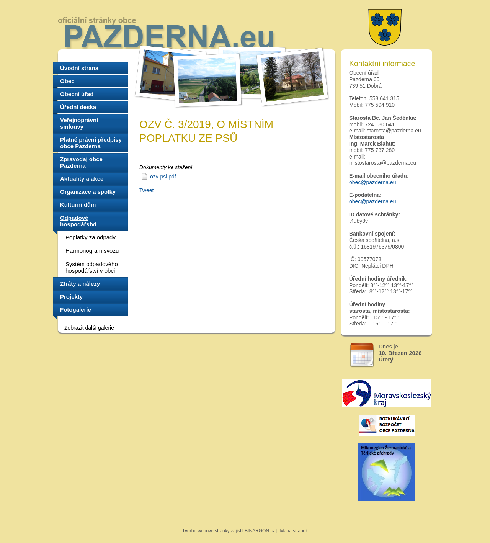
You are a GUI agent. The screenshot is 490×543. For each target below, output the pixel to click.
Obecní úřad (77, 94)
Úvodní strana (79, 68)
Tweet (146, 190)
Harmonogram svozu (92, 250)
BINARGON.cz (260, 530)
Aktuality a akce (81, 178)
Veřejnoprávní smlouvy (79, 123)
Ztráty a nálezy (80, 283)
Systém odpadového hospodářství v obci (91, 267)
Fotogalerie (75, 309)
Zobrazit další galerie (89, 328)
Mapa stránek (294, 530)
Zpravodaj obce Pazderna (81, 162)
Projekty (71, 296)
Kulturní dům (78, 204)
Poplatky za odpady (90, 237)
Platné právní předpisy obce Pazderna (91, 142)
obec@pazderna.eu (372, 182)
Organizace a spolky (88, 191)
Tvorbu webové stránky (206, 530)
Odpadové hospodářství (78, 220)
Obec (67, 81)
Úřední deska (78, 107)
